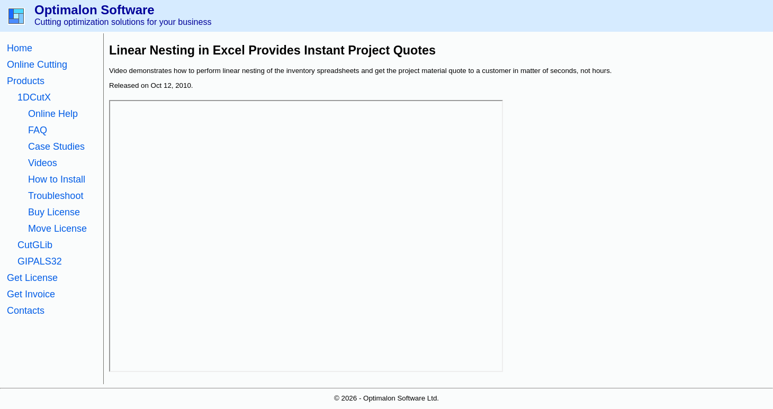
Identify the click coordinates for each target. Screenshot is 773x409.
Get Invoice (31, 294)
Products (25, 81)
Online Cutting (37, 64)
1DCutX (34, 97)
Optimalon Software (94, 10)
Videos (42, 163)
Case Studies (56, 146)
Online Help (53, 113)
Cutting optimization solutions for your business (122, 21)
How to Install (56, 179)
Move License (57, 228)
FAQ (37, 130)
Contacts (25, 310)
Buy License (54, 212)
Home (19, 48)
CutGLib (34, 245)
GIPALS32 (39, 261)
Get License (32, 277)
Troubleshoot (55, 195)
